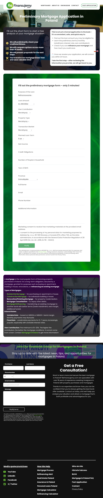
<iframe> (51, 443)
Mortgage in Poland (30, 333)
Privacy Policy (43, 252)
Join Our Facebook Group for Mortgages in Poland (51, 346)
